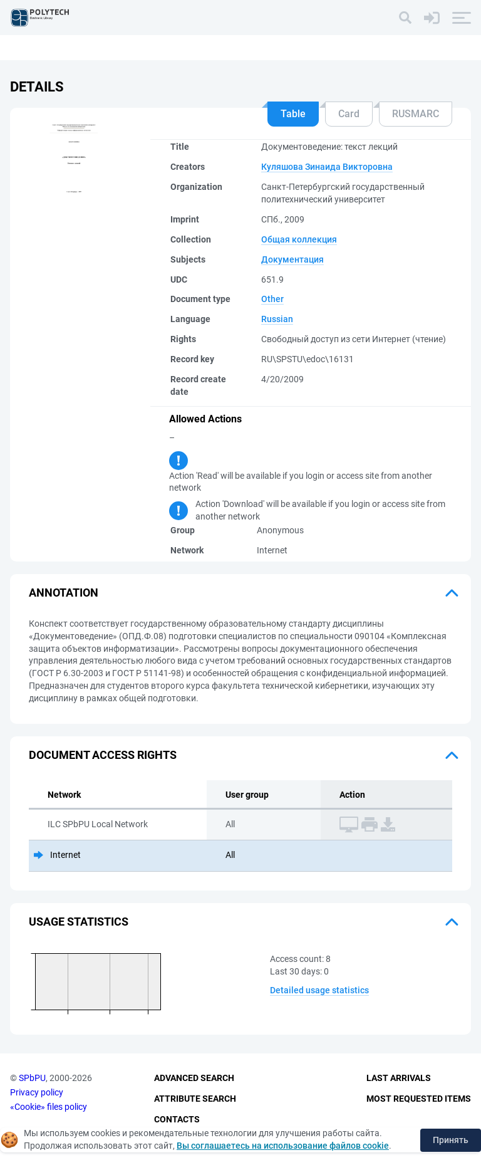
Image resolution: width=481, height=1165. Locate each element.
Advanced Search (194, 1078)
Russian (277, 319)
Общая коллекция (299, 239)
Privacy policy (36, 1092)
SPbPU (32, 1078)
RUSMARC (415, 114)
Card (348, 114)
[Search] (405, 17)
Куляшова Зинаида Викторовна (327, 167)
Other (272, 299)
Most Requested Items (418, 1099)
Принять (450, 1140)
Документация (292, 259)
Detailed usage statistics (319, 990)
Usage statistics (78, 921)
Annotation (63, 592)
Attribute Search (195, 1099)
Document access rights (103, 754)
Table (293, 114)
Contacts (177, 1119)
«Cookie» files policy (48, 1107)
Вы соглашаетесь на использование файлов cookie (283, 1146)
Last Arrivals (398, 1078)
